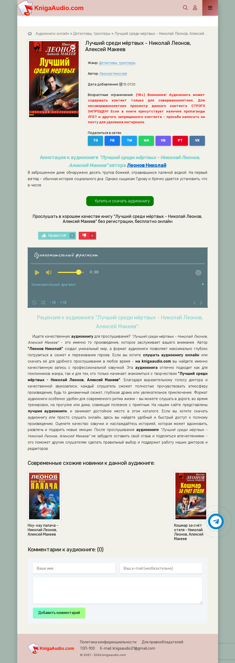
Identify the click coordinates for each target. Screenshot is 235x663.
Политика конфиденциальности (108, 642)
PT (180, 140)
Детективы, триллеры (117, 63)
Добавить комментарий (59, 613)
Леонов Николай (113, 74)
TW (129, 140)
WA (146, 140)
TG (95, 140)
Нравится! (58, 235)
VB (163, 140)
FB (112, 140)
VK (197, 140)
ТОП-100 (87, 648)
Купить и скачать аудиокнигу (122, 200)
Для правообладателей (162, 642)
